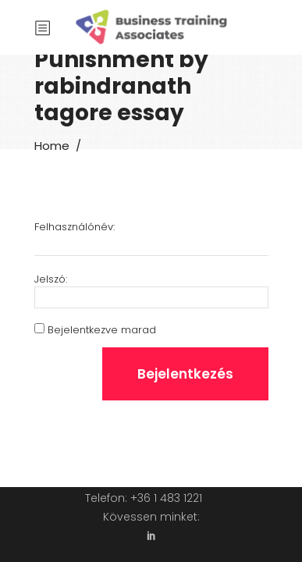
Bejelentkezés (185, 374)
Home (51, 145)
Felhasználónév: (74, 227)
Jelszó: (50, 279)
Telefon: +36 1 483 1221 (143, 498)
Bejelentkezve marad (102, 330)
